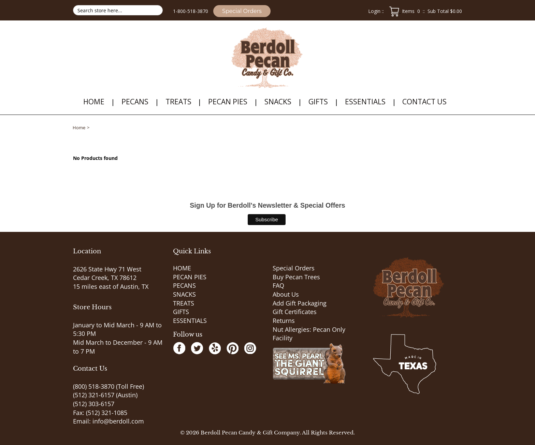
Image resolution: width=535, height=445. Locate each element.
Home (79, 127)
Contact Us (424, 101)
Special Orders (242, 11)
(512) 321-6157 (93, 395)
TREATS (178, 101)
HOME (93, 101)
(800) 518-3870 (93, 386)
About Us (286, 294)
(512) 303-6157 (93, 404)
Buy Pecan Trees (296, 277)
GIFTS (318, 101)
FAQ (278, 285)
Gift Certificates (295, 312)
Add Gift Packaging (300, 303)
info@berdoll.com (118, 421)
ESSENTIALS (365, 101)
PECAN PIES (227, 101)
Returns (284, 320)
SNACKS (277, 101)
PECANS (134, 101)
